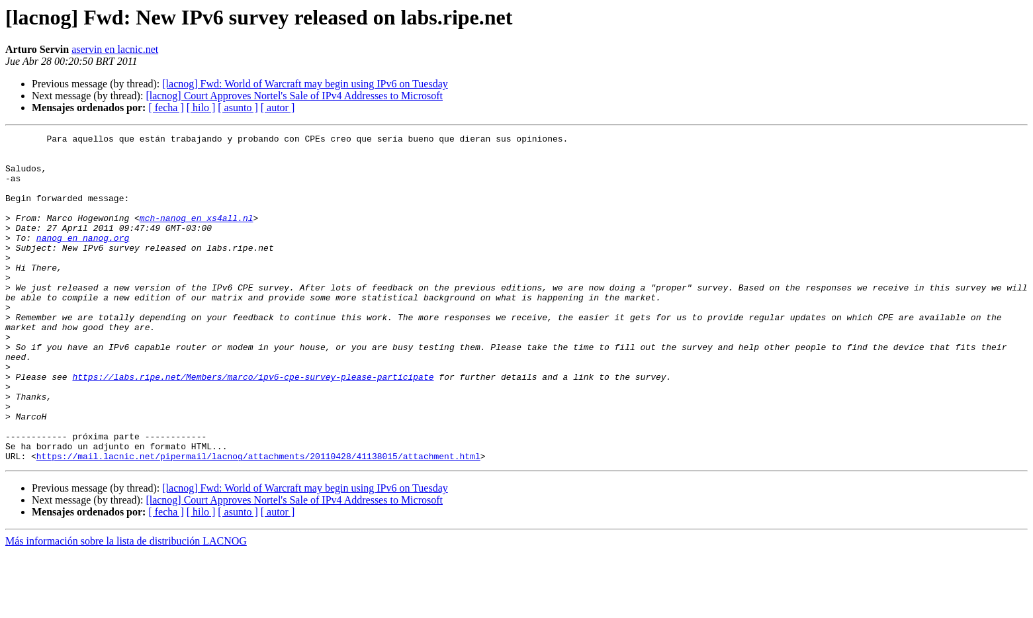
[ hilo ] (201, 107)
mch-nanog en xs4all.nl (196, 236)
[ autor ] (278, 107)
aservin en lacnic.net (114, 49)
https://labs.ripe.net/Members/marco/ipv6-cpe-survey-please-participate (252, 426)
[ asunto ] (237, 107)
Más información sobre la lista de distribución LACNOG (126, 606)
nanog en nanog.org (82, 259)
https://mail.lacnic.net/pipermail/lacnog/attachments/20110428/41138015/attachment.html (258, 521)
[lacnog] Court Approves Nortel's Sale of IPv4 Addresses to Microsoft (294, 95)
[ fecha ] (165, 107)
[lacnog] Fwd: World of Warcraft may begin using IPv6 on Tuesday (304, 83)
